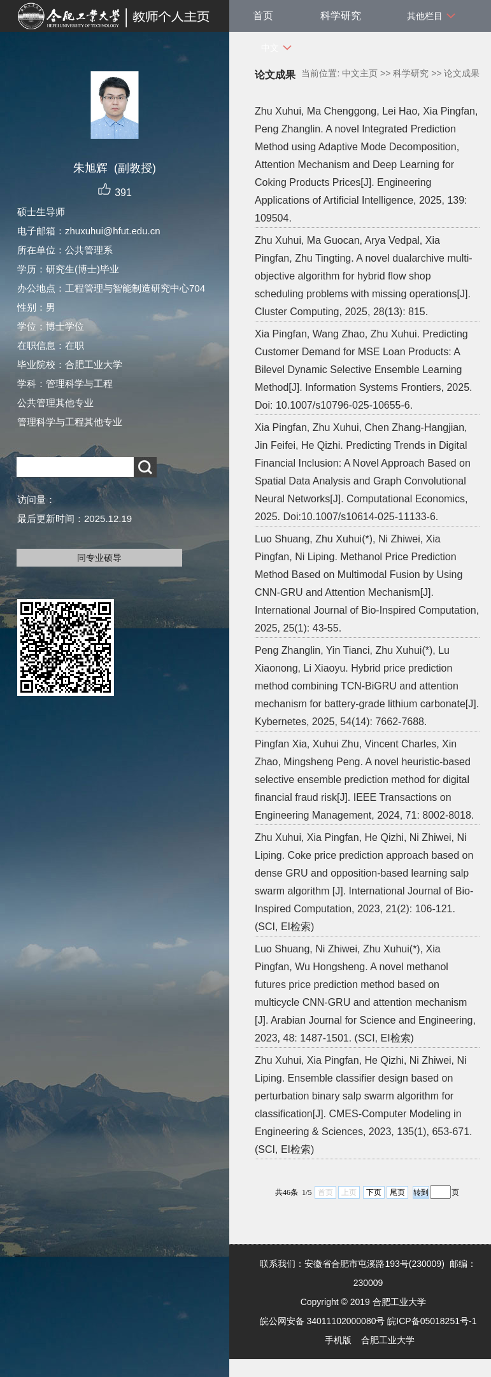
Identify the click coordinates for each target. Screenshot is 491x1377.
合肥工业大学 (388, 1340)
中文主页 (360, 73)
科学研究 (340, 15)
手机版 (338, 1340)
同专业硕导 (99, 558)
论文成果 (462, 73)
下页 (373, 1192)
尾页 (397, 1192)
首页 (263, 15)
